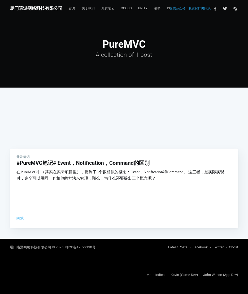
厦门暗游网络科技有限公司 (36, 8)
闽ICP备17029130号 (80, 247)
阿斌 (20, 218)
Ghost (233, 247)
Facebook (200, 247)
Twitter (218, 247)
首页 (72, 8)
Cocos (126, 8)
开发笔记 (108, 8)
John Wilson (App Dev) (220, 275)
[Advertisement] (124, 109)
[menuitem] (72, 8)
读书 (157, 8)
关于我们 (88, 8)
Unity (143, 8)
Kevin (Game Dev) (184, 275)
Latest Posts (178, 247)
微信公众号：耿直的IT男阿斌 (189, 8)
